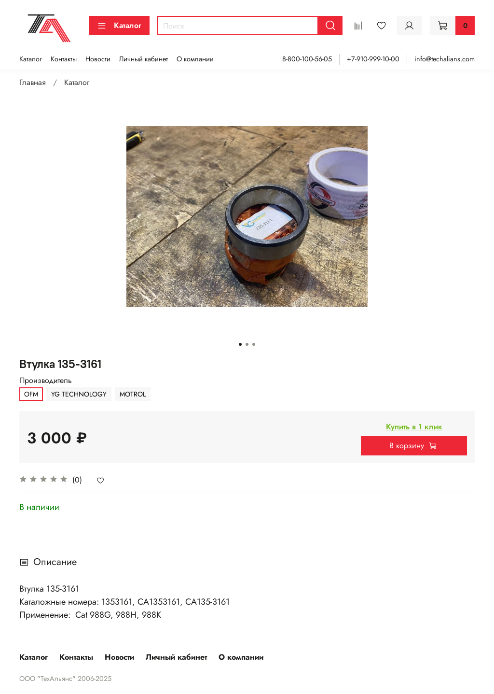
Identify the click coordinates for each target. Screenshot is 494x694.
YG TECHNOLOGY (79, 394)
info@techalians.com (444, 59)
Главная (32, 82)
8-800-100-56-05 (307, 59)
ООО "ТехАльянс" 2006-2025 (65, 678)
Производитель (45, 380)
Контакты (64, 59)
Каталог (119, 25)
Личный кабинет (143, 59)
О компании (195, 59)
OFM (31, 394)
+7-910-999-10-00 (373, 59)
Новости (97, 59)
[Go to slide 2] (247, 344)
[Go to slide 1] (240, 344)
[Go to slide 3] (253, 344)
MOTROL (133, 394)
